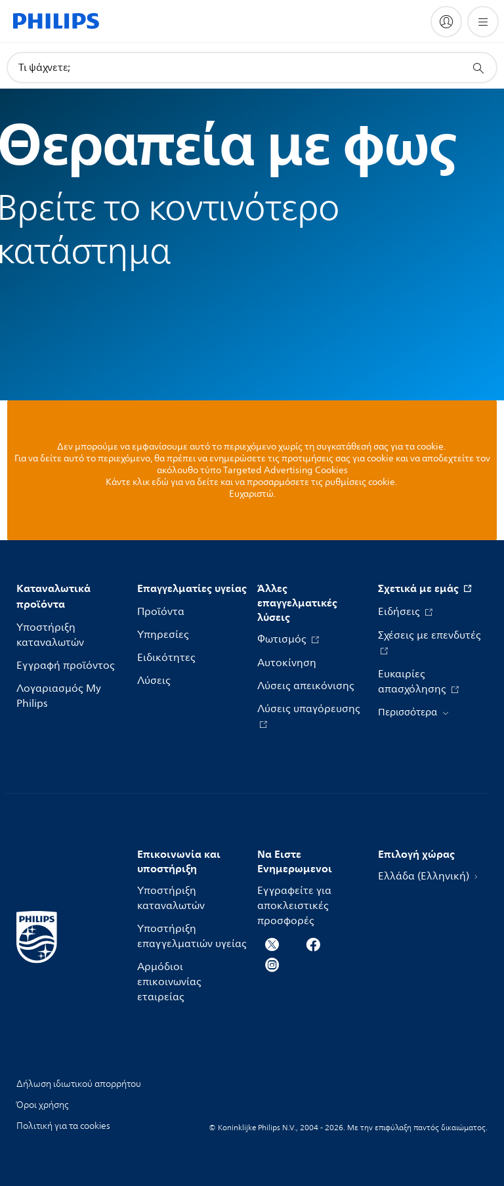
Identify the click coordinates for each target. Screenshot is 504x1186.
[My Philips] (446, 21)
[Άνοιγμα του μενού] (483, 21)
